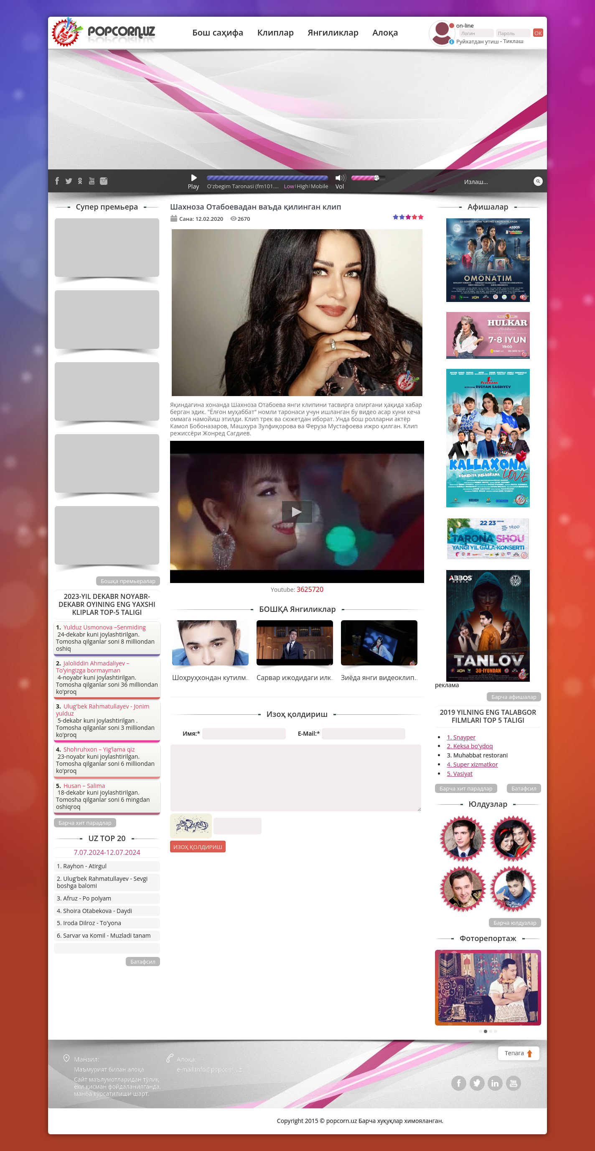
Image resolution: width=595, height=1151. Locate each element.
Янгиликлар (333, 33)
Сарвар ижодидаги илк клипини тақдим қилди (332, 677)
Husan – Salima (84, 786)
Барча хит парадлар (466, 788)
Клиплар (275, 33)
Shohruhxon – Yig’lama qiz (99, 749)
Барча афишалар (514, 697)
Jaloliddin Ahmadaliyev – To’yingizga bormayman (93, 667)
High (302, 186)
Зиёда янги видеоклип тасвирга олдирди (408, 677)
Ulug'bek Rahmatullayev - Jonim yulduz (103, 710)
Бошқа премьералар (128, 581)
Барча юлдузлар (515, 922)
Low (289, 186)
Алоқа (385, 33)
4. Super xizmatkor (472, 764)
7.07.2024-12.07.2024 (107, 852)
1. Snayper (461, 737)
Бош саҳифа (217, 33)
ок (537, 32)
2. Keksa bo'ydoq (470, 746)
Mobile (319, 186)
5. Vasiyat (460, 774)
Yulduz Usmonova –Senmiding (105, 627)
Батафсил (524, 788)
